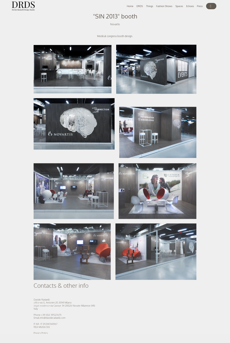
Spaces (179, 6)
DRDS (139, 6)
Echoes (190, 6)
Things (149, 6)
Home (130, 6)
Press (200, 6)
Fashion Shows (164, 6)
